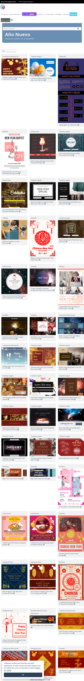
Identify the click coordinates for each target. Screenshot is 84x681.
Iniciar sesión (5, 20)
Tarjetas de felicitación (10, 56)
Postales (33, 266)
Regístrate (73, 14)
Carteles (33, 218)
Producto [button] (5, 14)
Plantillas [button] (59, 14)
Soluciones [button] (50, 14)
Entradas (5, 467)
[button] (15, 14)
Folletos (5, 132)
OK (23, 675)
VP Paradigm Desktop (26, 1)
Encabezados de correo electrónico (39, 612)
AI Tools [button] (29, 14)
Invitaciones (35, 132)
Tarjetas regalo (36, 56)
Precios (66, 14)
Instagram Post (7, 562)
